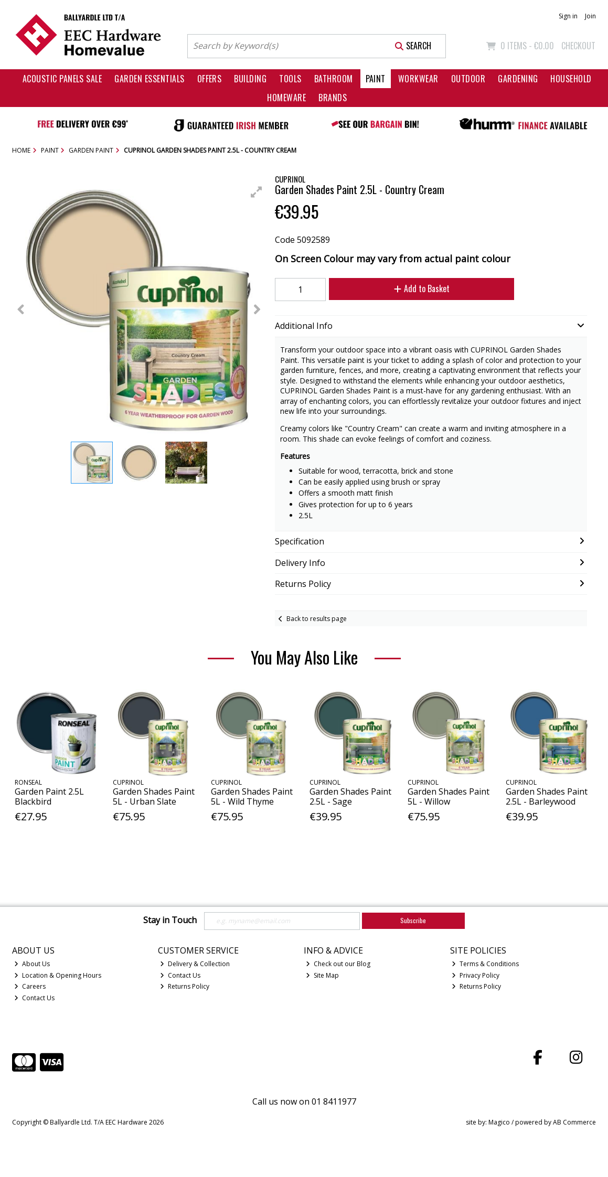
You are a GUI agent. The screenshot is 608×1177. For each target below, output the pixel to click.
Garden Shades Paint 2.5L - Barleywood (547, 796)
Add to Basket (422, 288)
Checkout (578, 45)
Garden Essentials (149, 78)
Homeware (286, 97)
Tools (290, 78)
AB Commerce (574, 1122)
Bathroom (333, 78)
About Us (32, 963)
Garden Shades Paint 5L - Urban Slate (154, 796)
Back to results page (316, 618)
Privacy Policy (475, 975)
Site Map (322, 975)
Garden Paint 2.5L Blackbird (49, 796)
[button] (256, 192)
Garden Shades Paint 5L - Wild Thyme (252, 796)
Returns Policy (184, 986)
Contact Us (34, 997)
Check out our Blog (338, 963)
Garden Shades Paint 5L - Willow (448, 796)
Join (590, 16)
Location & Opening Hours (57, 975)
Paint (376, 78)
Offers (209, 78)
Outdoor (468, 78)
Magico (499, 1122)
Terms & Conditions (485, 963)
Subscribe (413, 920)
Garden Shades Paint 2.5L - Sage (350, 796)
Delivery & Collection (195, 963)
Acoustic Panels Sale (62, 78)
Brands (332, 97)
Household (570, 78)
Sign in (568, 16)
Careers (30, 986)
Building (250, 78)
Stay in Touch (170, 920)
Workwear (418, 78)
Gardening (518, 78)
